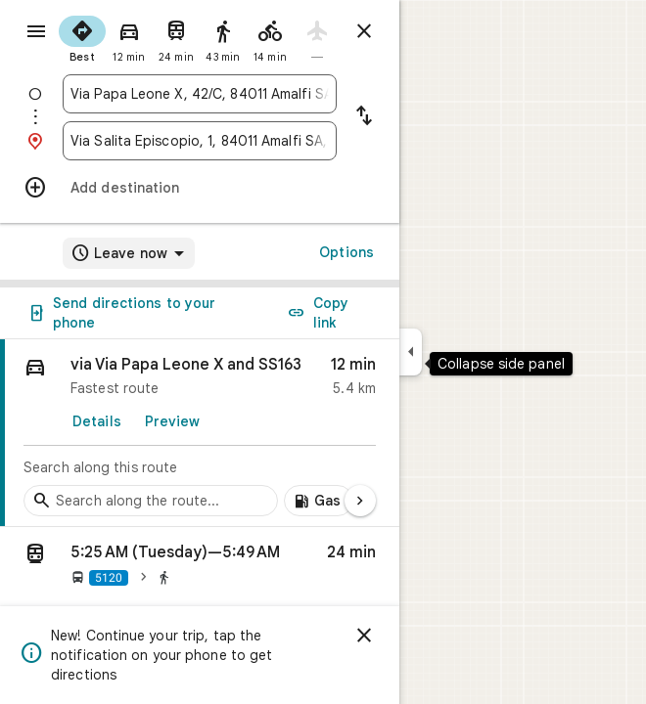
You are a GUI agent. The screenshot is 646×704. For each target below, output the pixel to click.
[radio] (82, 37)
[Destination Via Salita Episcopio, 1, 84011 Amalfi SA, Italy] (199, 141)
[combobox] (199, 93)
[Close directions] (364, 31)
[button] (199, 568)
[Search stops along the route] (150, 500)
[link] (199, 433)
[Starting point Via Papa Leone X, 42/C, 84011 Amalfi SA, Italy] (199, 94)
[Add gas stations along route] (318, 500)
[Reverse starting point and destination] (364, 117)
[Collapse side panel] (410, 352)
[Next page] (360, 500)
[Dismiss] (364, 635)
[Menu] (36, 31)
